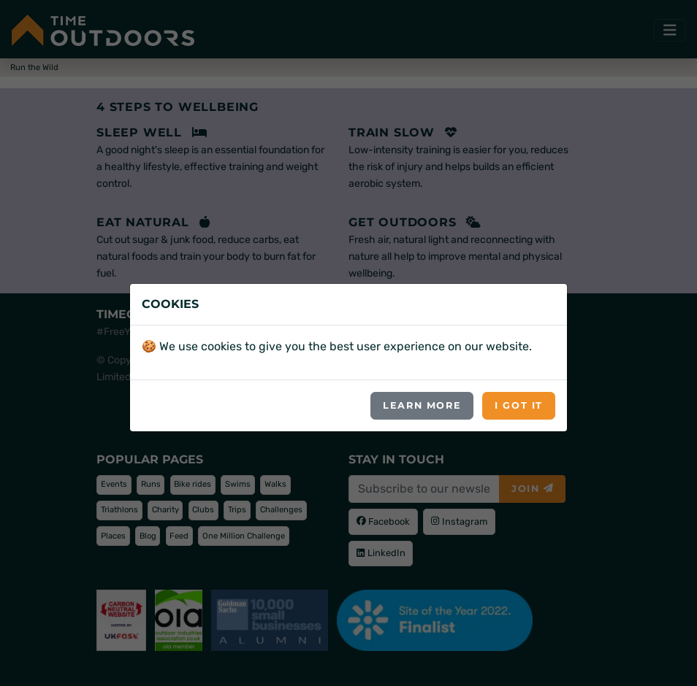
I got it (519, 405)
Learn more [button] (422, 405)
